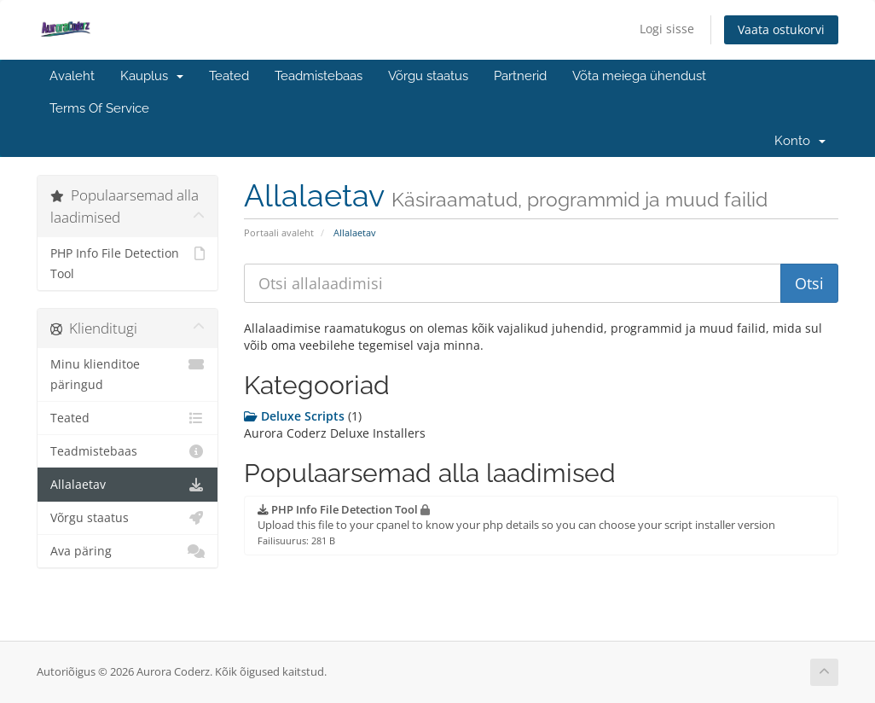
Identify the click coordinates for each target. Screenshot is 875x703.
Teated (229, 76)
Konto (800, 140)
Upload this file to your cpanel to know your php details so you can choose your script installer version (516, 525)
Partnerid (520, 76)
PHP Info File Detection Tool (127, 262)
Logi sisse (667, 28)
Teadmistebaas (318, 76)
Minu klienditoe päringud (127, 373)
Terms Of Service (99, 108)
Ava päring (127, 551)
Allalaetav (127, 484)
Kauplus (151, 76)
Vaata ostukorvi (781, 29)
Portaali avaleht (279, 232)
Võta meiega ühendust (639, 76)
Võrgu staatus (428, 76)
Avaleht (72, 76)
